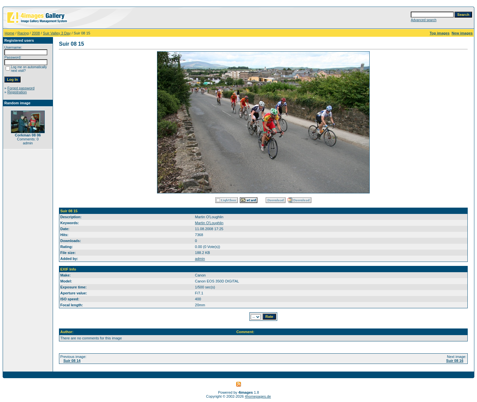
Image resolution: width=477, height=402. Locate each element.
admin (200, 259)
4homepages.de (258, 396)
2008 (36, 33)
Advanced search (423, 20)
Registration (17, 92)
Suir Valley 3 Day (57, 33)
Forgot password (20, 88)
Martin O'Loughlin (209, 223)
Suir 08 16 (454, 361)
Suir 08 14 (71, 361)
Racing (23, 33)
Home (9, 33)
